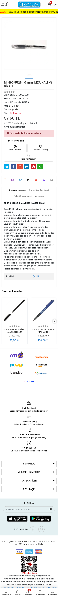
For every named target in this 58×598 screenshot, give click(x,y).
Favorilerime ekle (14, 140)
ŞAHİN (36, 276)
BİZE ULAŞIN (29, 489)
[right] (54, 321)
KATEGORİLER (29, 480)
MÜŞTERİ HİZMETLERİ (29, 472)
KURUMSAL (29, 463)
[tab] (17, 190)
